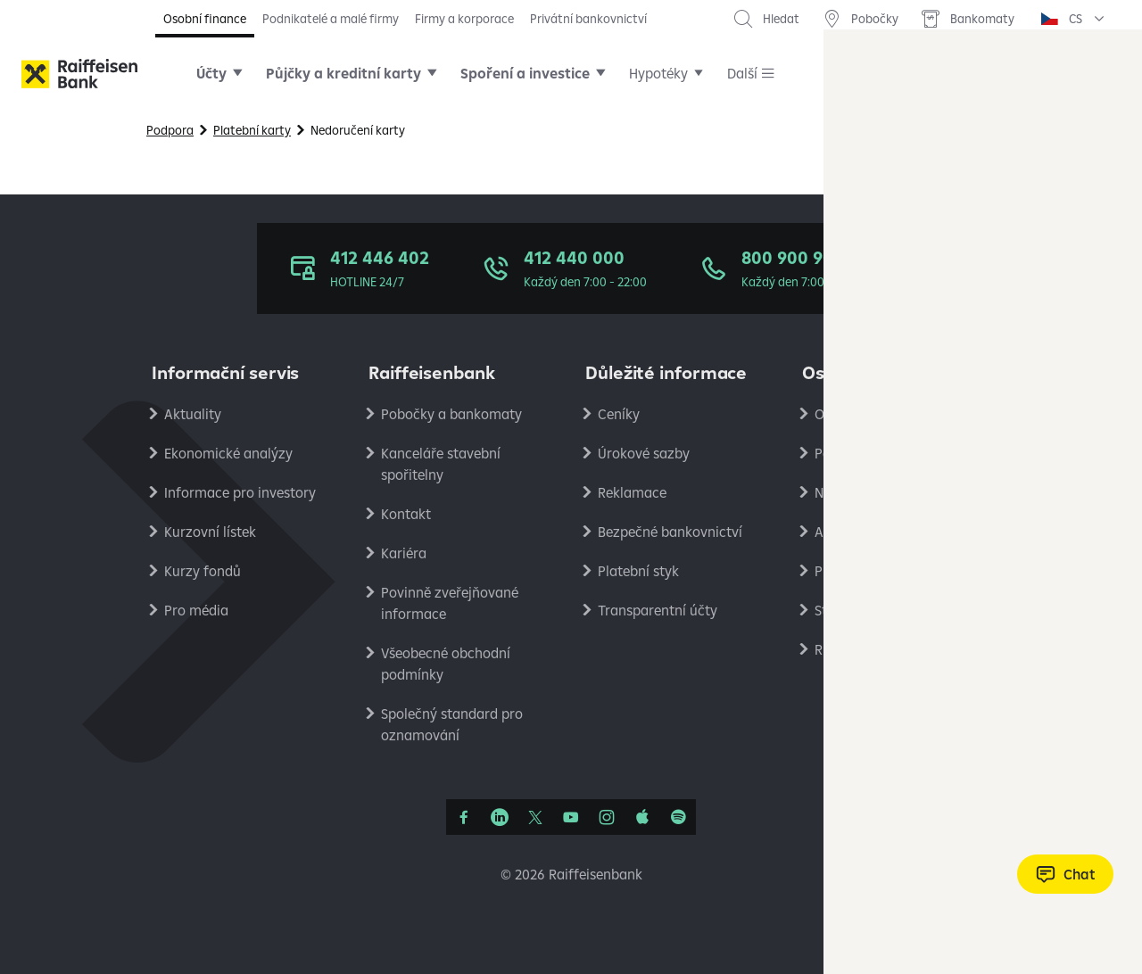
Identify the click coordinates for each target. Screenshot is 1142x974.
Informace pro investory (240, 492)
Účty (211, 73)
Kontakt (406, 514)
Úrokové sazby (644, 453)
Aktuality (192, 414)
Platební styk (638, 571)
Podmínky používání (878, 453)
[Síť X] (535, 817)
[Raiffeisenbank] (79, 73)
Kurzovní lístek (210, 532)
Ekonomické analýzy (228, 453)
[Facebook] (464, 817)
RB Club (839, 649)
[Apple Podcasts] (642, 817)
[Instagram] (607, 817)
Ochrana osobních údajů (892, 414)
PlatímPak (847, 571)
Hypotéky (658, 73)
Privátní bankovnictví (588, 19)
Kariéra (403, 553)
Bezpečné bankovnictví (670, 532)
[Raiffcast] (678, 817)
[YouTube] (571, 817)
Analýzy (840, 532)
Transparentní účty (657, 610)
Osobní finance (204, 19)
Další (742, 73)
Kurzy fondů (202, 571)
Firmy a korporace (464, 19)
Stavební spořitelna (875, 610)
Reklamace (632, 492)
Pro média (196, 610)
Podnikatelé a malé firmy (330, 19)
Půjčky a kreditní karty (343, 73)
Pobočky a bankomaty (451, 414)
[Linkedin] (499, 817)
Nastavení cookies (871, 492)
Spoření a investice (525, 73)
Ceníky (619, 414)
